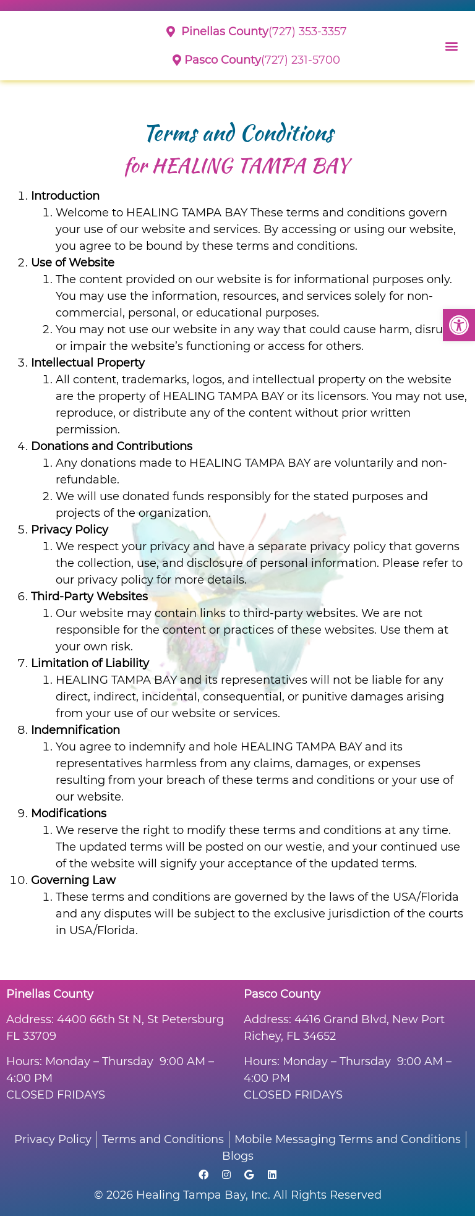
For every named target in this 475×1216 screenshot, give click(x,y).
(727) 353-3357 (256, 31)
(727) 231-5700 (256, 60)
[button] (459, 325)
